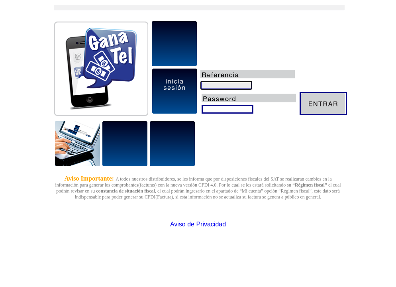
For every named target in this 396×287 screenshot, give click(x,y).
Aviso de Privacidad (198, 224)
